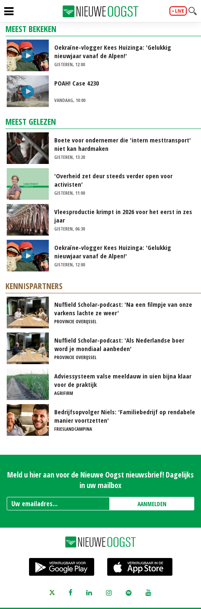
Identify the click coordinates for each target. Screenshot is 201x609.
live (179, 11)
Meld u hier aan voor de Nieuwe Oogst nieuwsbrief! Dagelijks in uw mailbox (100, 479)
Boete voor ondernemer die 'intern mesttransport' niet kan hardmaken (122, 144)
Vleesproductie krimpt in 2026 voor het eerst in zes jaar (123, 215)
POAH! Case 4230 (76, 83)
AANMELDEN (152, 504)
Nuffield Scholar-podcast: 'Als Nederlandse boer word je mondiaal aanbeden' (119, 344)
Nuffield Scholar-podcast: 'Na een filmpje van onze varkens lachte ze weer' (123, 308)
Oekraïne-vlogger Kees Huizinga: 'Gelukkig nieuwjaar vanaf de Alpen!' (112, 51)
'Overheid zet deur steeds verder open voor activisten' (113, 180)
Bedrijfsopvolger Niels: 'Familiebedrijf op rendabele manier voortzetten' (124, 416)
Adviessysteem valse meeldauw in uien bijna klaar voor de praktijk (122, 380)
